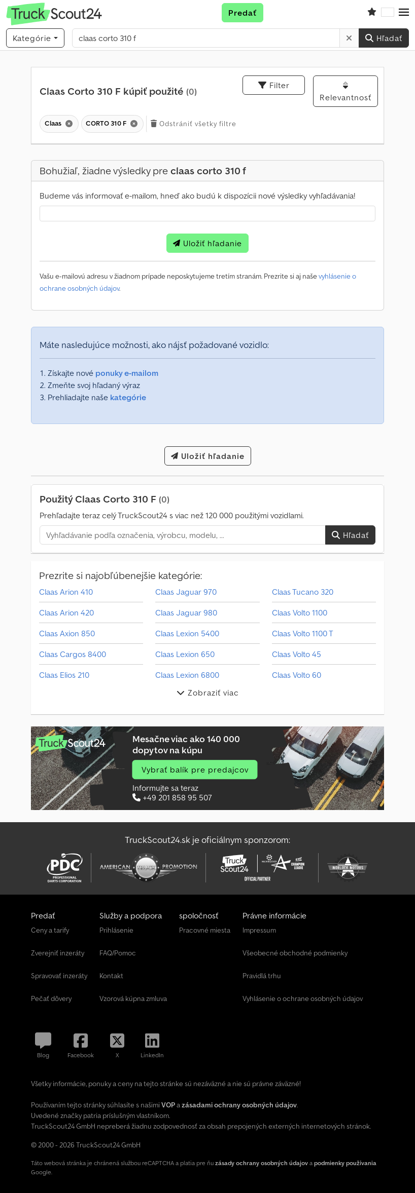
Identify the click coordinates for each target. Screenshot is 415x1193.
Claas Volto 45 (296, 654)
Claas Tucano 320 (302, 592)
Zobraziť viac (208, 692)
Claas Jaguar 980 (186, 612)
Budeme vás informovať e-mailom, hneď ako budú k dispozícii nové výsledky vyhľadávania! (197, 195)
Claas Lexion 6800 (187, 675)
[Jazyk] (388, 12)
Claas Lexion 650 (185, 654)
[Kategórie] (35, 38)
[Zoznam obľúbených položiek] (371, 12)
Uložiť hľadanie (207, 243)
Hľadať (383, 38)
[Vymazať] (349, 38)
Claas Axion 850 (67, 633)
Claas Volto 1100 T (302, 633)
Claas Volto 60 (296, 675)
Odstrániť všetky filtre (193, 123)
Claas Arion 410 (66, 592)
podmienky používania (345, 1163)
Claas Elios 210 (64, 675)
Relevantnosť (345, 91)
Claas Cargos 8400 (72, 654)
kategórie (128, 397)
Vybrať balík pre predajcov (195, 769)
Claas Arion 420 (66, 612)
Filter (274, 85)
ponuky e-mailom (126, 373)
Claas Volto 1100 (299, 612)
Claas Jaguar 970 (186, 592)
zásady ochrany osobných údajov (261, 1163)
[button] (404, 12)
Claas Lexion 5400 (187, 633)
